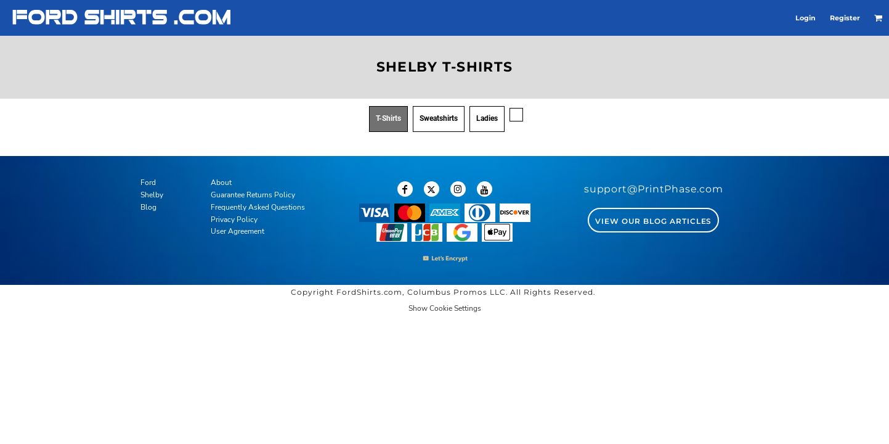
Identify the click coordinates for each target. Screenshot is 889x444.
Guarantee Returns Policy (253, 195)
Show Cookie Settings (444, 308)
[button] (878, 18)
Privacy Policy (234, 219)
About (221, 182)
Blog (148, 207)
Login (805, 18)
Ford (148, 182)
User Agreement (237, 231)
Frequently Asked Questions (258, 207)
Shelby (151, 195)
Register (845, 18)
